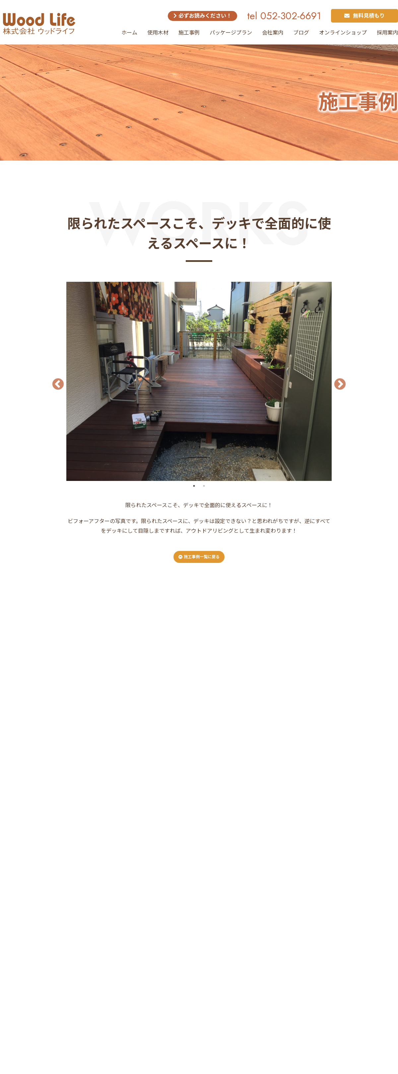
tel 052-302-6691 (284, 16)
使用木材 (157, 33)
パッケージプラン (231, 33)
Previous (54, 381)
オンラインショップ (343, 33)
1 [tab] (194, 486)
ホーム (129, 33)
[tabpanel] (199, 381)
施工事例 (189, 33)
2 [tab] (204, 486)
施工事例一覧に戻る (199, 557)
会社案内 (272, 33)
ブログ (301, 33)
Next (336, 381)
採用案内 (387, 33)
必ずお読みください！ (202, 16)
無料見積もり (364, 16)
